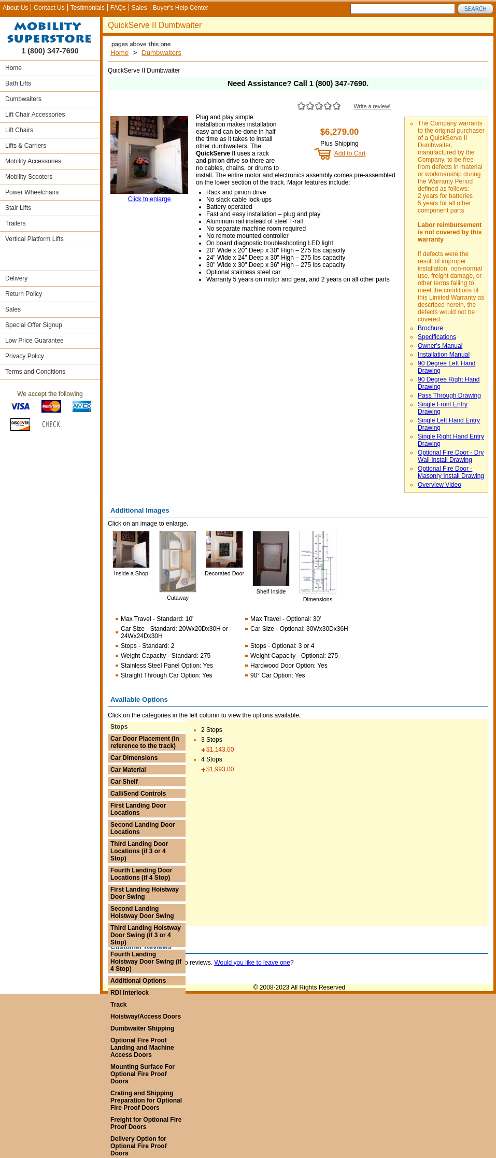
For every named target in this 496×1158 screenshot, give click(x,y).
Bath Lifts (18, 83)
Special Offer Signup (33, 325)
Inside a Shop (131, 573)
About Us (15, 7)
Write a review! (371, 106)
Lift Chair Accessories (35, 114)
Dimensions (317, 599)
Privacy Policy (24, 356)
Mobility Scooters (28, 176)
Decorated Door (224, 573)
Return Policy (23, 294)
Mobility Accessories (33, 161)
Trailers (15, 223)
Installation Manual (444, 354)
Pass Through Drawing (449, 395)
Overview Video (439, 484)
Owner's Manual (440, 345)
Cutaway (178, 598)
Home (13, 68)
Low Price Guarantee (34, 340)
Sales (139, 7)
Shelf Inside (271, 591)
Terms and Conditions (35, 371)
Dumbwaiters (23, 99)
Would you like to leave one (252, 962)
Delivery (16, 278)
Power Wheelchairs (32, 192)
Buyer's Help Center (180, 7)
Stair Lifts (18, 207)
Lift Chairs (19, 130)
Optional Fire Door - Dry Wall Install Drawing (451, 456)
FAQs (118, 7)
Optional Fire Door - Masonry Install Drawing (451, 472)
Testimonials (87, 7)
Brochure (430, 328)
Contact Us (49, 7)
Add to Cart (350, 153)
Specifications (437, 337)
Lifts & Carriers (25, 145)
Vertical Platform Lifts (34, 239)
